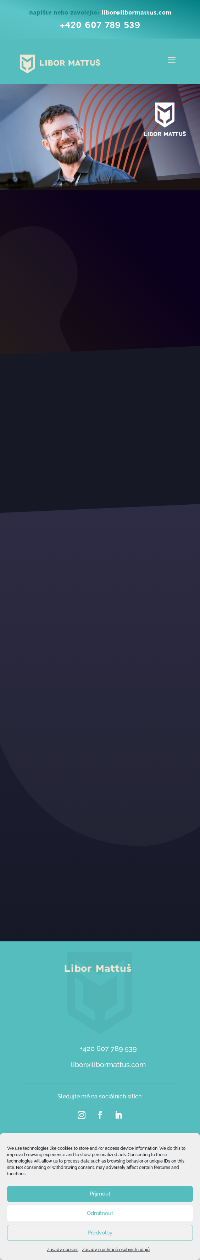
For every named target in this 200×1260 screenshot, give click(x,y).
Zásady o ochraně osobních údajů (116, 1249)
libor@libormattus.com (136, 13)
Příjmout (100, 1194)
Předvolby (100, 1233)
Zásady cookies (62, 1249)
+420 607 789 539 (100, 25)
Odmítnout (100, 1213)
